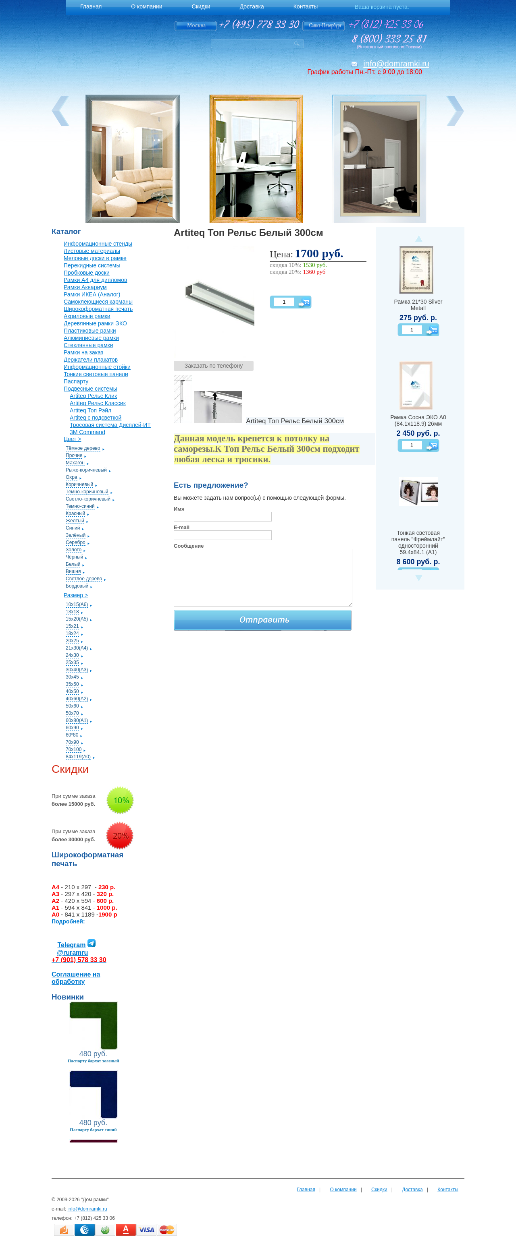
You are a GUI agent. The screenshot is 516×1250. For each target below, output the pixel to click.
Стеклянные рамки (88, 345)
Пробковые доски (87, 272)
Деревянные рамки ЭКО (95, 323)
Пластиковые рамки (90, 330)
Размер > (76, 595)
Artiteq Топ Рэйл (90, 410)
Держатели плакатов (91, 359)
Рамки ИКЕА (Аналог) (92, 294)
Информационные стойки (97, 367)
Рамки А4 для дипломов (95, 280)
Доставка (412, 1189)
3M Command (87, 432)
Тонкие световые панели (96, 374)
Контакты (447, 1189)
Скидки (379, 1189)
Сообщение (189, 546)
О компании (343, 1189)
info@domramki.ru (396, 63)
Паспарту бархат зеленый (93, 1060)
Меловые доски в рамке (95, 258)
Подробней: (68, 921)
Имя (179, 509)
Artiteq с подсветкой (95, 417)
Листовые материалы (92, 251)
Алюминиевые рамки (91, 338)
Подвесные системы (90, 388)
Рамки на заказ (83, 352)
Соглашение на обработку (76, 978)
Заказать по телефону (214, 365)
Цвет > (72, 439)
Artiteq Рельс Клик (93, 396)
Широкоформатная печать (98, 309)
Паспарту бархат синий (93, 1129)
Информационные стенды (98, 243)
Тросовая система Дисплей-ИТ (110, 425)
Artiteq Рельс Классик (98, 403)
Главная (306, 1189)
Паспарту (76, 381)
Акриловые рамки (87, 316)
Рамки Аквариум (85, 287)
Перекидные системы (92, 265)
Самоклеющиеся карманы (98, 301)
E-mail (181, 527)
